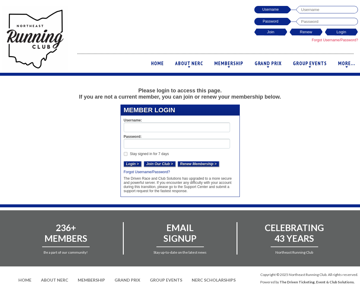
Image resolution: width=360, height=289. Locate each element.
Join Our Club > (159, 164)
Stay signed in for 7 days (146, 154)
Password (270, 21)
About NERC (189, 65)
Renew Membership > (198, 164)
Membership (228, 65)
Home (157, 63)
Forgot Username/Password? (335, 40)
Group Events (310, 65)
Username (270, 9)
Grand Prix (268, 65)
